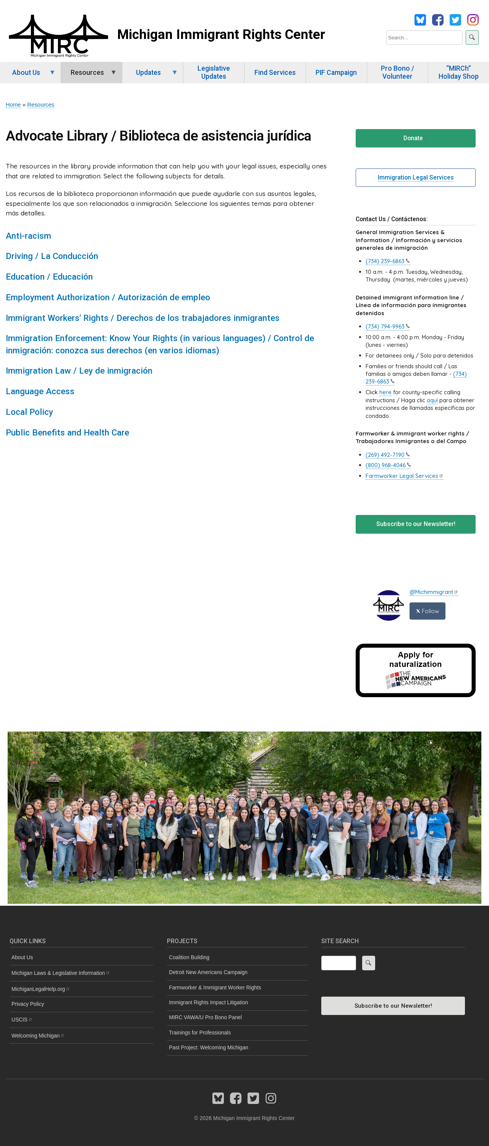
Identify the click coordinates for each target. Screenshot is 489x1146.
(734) (388, 261)
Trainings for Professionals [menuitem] (200, 1033)
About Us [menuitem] (28, 76)
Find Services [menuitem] (275, 72)
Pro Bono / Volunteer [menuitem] (397, 72)
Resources (40, 105)
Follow (427, 611)
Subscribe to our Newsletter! (415, 524)
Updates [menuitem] (150, 76)
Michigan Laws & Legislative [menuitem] (60, 973)
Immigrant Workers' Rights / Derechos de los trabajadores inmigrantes (143, 318)
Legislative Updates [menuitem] (214, 72)
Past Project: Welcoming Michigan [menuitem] (208, 1047)
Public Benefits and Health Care (67, 432)
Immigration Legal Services (416, 177)
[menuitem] (81, 989)
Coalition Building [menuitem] (189, 957)
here (385, 392)
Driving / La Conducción (52, 256)
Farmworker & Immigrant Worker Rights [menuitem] (215, 988)
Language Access (40, 391)
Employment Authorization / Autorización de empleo (108, 297)
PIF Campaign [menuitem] (336, 72)
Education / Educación (49, 277)
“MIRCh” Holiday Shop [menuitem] (459, 72)
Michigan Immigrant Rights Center (221, 34)
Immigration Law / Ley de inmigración (79, 371)
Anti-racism (28, 236)
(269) (388, 454)
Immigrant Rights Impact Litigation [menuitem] (208, 1002)
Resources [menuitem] (89, 76)
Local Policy (29, 412)
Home (13, 105)
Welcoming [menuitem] (38, 1036)
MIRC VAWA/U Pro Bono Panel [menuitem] (205, 1017)
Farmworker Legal (405, 475)
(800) (388, 465)
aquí (432, 400)
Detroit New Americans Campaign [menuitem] (208, 972)
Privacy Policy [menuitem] (27, 1004)
